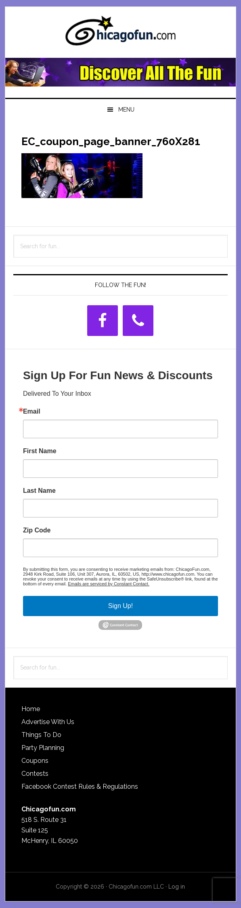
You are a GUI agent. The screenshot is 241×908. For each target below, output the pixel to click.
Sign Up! (120, 605)
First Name (40, 451)
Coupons (34, 760)
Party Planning (42, 748)
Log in (176, 886)
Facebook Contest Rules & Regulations (79, 786)
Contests (34, 773)
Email (31, 411)
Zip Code (36, 530)
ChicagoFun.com (120, 33)
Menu (126, 109)
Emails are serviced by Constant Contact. (108, 583)
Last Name (39, 491)
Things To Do (41, 735)
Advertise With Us (47, 722)
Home (30, 709)
